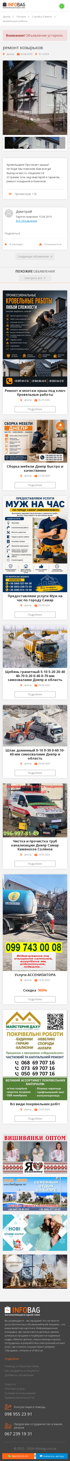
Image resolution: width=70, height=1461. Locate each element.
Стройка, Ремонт (42, 16)
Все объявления (26, 221)
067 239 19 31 (18, 1433)
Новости (10, 1384)
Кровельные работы (15, 21)
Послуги (21, 16)
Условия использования (20, 1393)
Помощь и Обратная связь (22, 1366)
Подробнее (35, 409)
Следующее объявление (35, 256)
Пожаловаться (50, 244)
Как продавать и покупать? (22, 1370)
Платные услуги (15, 1388)
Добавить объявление (19, 1375)
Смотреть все (35, 278)
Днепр (6, 16)
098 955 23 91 (18, 1414)
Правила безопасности (19, 1397)
